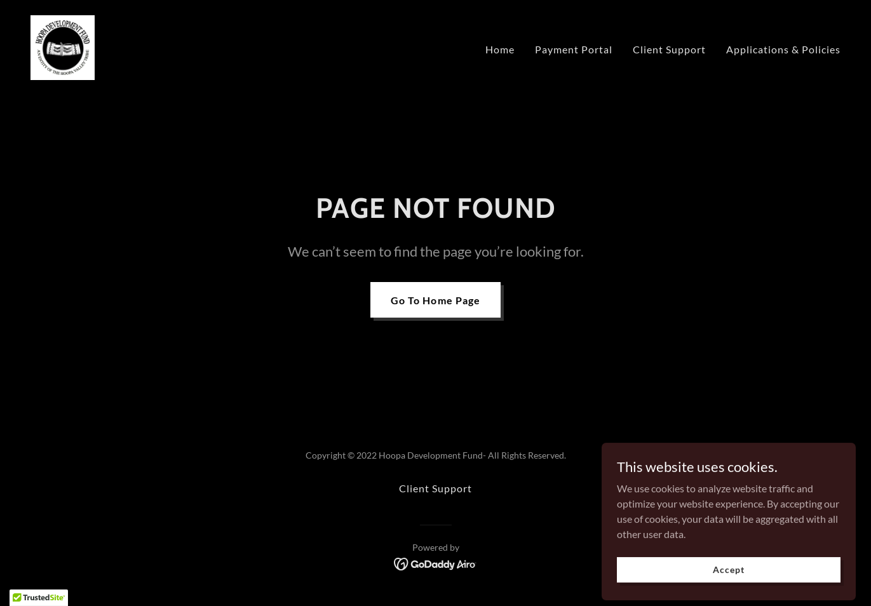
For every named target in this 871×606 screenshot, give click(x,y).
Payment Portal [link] (573, 49)
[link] (62, 46)
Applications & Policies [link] (783, 49)
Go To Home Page (435, 300)
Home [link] (500, 49)
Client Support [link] (669, 49)
